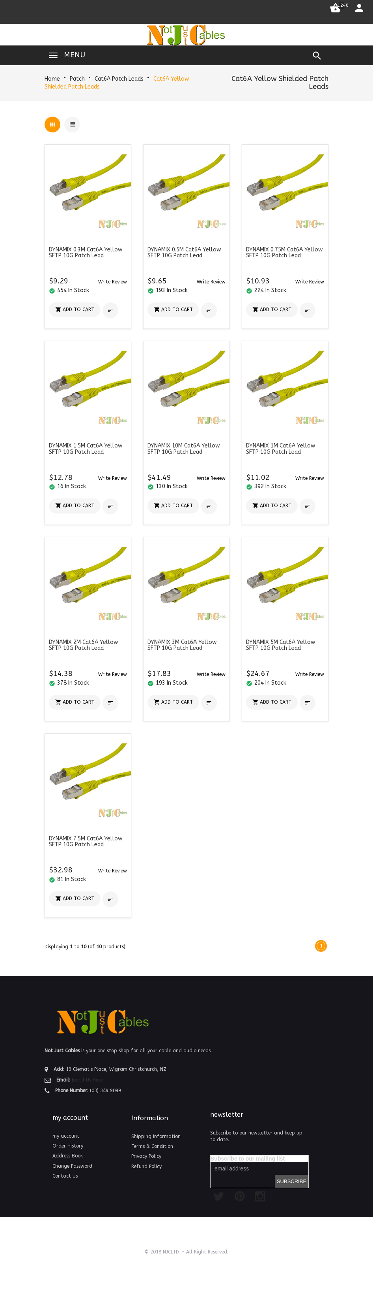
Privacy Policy (146, 1156)
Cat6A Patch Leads (119, 79)
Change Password (72, 1166)
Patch (77, 79)
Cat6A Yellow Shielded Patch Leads (279, 82)
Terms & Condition (152, 1146)
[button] (112, 282)
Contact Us (65, 1176)
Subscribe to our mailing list (248, 1158)
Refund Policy (146, 1166)
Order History (67, 1146)
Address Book (67, 1156)
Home (52, 79)
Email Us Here (87, 1080)
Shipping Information (156, 1136)
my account (65, 1136)
